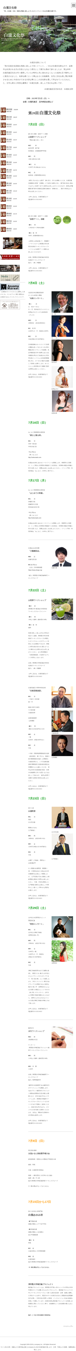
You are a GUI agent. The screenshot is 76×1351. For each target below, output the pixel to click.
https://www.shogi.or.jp (35, 570)
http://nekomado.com (34, 457)
